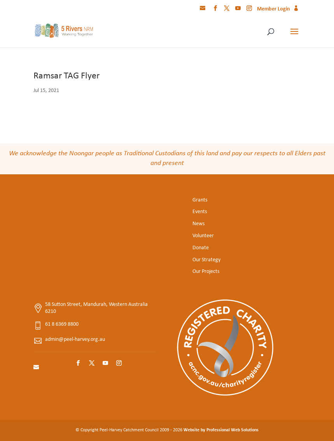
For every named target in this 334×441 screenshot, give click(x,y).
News (198, 224)
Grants (199, 200)
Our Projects (205, 271)
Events (199, 212)
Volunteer (203, 236)
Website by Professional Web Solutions (221, 430)
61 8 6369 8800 (62, 324)
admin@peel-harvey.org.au (75, 339)
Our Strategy (206, 260)
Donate (200, 248)
